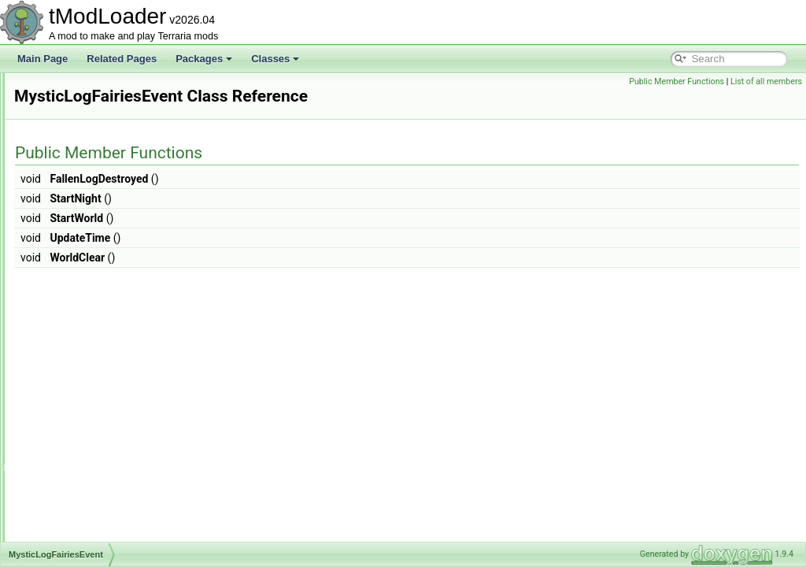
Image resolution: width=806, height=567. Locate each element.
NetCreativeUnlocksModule (109, 540)
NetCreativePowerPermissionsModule (131, 505)
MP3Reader (77, 159)
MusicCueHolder (87, 263)
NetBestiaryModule (91, 470)
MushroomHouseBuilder (102, 245)
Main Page (42, 59)
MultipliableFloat (86, 211)
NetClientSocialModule (99, 488)
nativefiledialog (83, 366)
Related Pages (122, 59)
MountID (69, 107)
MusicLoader (79, 297)
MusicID (69, 280)
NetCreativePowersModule (108, 522)
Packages (204, 59)
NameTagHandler (88, 349)
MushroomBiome (88, 228)
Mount (65, 89)
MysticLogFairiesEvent (99, 315)
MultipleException (89, 193)
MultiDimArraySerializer (101, 176)
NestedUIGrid (80, 436)
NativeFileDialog (86, 384)
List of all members (766, 81)
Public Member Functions (676, 81)
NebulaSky (75, 418)
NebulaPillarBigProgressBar (110, 401)
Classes (275, 59)
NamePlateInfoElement (100, 332)
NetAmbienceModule (95, 453)
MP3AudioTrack (85, 141)
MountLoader (80, 124)
